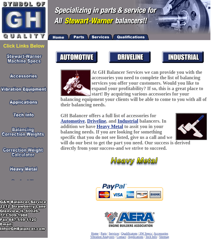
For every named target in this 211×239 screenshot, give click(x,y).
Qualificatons (129, 233)
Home (94, 233)
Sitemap (164, 236)
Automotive (73, 121)
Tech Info (151, 236)
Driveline (96, 121)
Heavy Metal (110, 126)
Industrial (127, 121)
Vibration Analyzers (102, 236)
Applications (135, 236)
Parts (104, 233)
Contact (121, 236)
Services (114, 233)
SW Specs (146, 233)
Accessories (161, 233)
